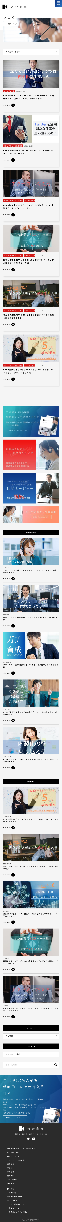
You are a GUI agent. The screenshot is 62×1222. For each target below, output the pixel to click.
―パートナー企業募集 (16, 1160)
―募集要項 (11, 1193)
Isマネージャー (13, 1152)
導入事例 (10, 1164)
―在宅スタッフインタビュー (18, 1212)
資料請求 (10, 1183)
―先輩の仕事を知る (15, 1196)
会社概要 (10, 1176)
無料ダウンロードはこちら (15, 1118)
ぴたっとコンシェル (15, 1156)
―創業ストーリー (14, 1208)
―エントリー (12, 1200)
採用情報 (10, 1189)
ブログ (9, 1168)
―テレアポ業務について (17, 1204)
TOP (9, 24)
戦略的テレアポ (21, 1149)
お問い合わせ (12, 1179)
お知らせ (10, 1172)
